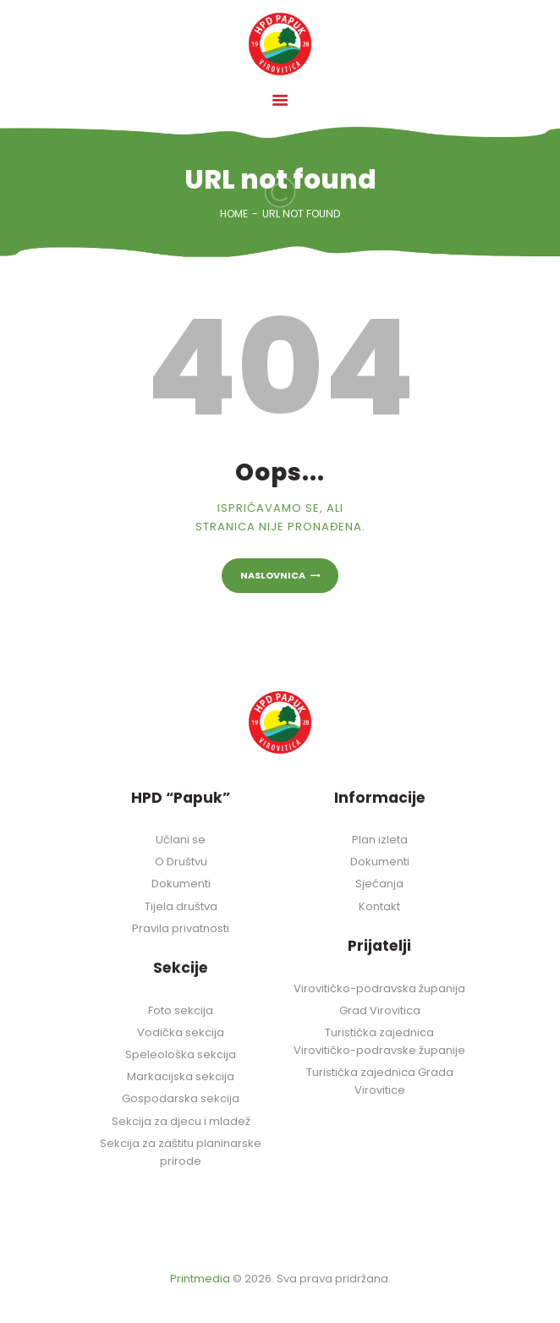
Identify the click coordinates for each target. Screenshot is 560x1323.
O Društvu (181, 862)
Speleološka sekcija (180, 1054)
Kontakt (379, 906)
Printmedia (200, 1279)
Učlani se (181, 840)
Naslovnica (272, 575)
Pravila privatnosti (180, 928)
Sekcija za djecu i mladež (181, 1121)
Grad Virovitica (379, 1010)
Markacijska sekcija (180, 1076)
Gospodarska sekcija (180, 1098)
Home (234, 213)
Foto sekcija (180, 1010)
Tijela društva (181, 906)
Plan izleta (380, 840)
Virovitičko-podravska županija (379, 988)
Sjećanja (379, 884)
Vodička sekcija (180, 1032)
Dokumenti (181, 884)
